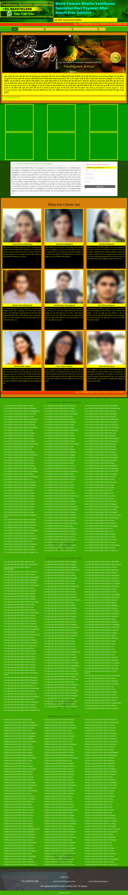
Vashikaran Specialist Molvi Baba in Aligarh (59, 845)
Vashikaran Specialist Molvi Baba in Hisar (18, 804)
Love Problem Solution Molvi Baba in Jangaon (59, 520)
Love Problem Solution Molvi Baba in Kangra (19, 498)
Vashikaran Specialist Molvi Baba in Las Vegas (100, 823)
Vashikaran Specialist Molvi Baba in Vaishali (18, 747)
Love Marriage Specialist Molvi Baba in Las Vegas (101, 665)
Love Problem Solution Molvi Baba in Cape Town (101, 550)
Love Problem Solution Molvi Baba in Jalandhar (101, 460)
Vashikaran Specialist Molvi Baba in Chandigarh (101, 782)
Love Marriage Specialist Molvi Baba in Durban (101, 706)
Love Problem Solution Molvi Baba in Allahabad (60, 528)
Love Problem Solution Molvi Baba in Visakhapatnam (22, 411)
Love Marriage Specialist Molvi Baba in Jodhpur (101, 692)
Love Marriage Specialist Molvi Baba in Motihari (20, 583)
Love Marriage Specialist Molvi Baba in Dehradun (101, 570)
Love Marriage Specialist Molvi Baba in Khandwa (61, 633)
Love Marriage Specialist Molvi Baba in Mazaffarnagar (103, 564)
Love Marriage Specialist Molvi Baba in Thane (59, 589)
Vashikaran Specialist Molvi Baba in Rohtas (18, 750)
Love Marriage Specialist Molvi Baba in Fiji (99, 686)
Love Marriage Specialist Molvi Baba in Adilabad (60, 671)
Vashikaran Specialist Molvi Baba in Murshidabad (101, 752)
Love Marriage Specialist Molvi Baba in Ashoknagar (61, 627)
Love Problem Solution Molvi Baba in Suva (99, 531)
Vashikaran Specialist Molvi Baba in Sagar (58, 799)
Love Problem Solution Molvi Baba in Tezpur (19, 416)
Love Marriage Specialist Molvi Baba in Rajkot (19, 632)
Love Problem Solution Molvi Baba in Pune (58, 416)
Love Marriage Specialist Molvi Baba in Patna (19, 588)
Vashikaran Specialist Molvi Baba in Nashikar (59, 725)
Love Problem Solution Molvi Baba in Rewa (59, 482)
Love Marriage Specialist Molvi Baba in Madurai (60, 668)
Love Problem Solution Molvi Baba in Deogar (19, 512)
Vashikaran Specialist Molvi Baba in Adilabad (59, 829)
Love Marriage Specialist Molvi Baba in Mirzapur (60, 706)
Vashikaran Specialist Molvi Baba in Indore (58, 788)
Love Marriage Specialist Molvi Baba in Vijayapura (21, 683)
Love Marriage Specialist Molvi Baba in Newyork (101, 657)
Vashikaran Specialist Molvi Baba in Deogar (18, 826)
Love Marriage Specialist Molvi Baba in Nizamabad (61, 679)
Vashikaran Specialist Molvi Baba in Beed (18, 853)
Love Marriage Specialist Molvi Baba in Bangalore (20, 680)
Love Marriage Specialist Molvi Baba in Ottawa (100, 700)
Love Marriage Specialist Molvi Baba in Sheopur (60, 616)
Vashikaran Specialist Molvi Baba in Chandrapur (20, 856)
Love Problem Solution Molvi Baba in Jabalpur (60, 479)
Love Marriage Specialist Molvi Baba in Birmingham (102, 675)
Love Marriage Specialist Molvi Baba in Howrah (101, 589)
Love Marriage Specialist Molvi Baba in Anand (19, 618)
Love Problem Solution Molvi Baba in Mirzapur (60, 550)
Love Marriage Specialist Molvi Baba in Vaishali (20, 591)
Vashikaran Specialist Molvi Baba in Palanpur (19, 780)
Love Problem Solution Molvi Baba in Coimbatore (61, 507)
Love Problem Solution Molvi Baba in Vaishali (19, 433)
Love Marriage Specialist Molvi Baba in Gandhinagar (21, 629)
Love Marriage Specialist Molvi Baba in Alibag (60, 575)
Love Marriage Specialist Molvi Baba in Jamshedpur (61, 665)
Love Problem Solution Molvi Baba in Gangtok (60, 501)
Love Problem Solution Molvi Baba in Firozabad (60, 539)
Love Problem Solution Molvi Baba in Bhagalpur (20, 422)
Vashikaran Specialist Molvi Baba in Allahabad (59, 843)
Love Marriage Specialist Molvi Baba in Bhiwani (20, 645)
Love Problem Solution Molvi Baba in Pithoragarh (101, 419)
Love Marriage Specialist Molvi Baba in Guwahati (20, 572)
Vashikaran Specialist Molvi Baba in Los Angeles (101, 821)
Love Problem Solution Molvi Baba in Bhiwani (19, 487)
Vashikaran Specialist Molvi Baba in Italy (98, 812)
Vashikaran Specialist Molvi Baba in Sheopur (59, 774)
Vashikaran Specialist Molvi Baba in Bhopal (58, 763)
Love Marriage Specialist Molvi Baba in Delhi (19, 562)
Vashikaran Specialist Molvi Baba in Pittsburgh (100, 826)
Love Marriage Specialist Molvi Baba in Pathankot (101, 622)
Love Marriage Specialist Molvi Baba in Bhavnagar (21, 626)
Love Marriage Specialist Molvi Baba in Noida (100, 635)
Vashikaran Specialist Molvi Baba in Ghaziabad (100, 736)
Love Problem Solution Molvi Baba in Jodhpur (100, 534)
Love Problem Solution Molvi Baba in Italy (99, 498)
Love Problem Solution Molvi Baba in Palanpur (19, 466)
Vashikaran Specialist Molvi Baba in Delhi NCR (101, 785)
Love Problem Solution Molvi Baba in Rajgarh (59, 455)
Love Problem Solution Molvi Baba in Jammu (19, 504)
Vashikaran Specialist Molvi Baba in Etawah (59, 851)
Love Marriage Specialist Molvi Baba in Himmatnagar (22, 635)
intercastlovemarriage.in (98, 881)
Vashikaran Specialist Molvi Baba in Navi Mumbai (61, 758)
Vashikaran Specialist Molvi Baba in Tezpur (18, 730)
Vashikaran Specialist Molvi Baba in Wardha (59, 750)
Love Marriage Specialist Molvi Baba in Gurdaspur (102, 611)
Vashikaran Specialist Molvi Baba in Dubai (99, 834)
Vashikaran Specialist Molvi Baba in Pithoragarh (101, 733)
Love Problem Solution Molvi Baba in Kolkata (100, 436)
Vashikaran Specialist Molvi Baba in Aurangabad (20, 733)
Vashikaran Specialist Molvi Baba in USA (98, 807)
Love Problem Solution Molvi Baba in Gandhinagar (21, 471)
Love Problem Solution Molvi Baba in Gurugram (101, 474)
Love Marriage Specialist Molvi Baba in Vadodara (20, 640)
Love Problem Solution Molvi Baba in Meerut (59, 548)
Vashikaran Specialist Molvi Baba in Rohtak (18, 807)
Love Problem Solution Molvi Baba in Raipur (19, 438)
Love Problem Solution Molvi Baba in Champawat (101, 425)
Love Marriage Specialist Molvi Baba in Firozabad (61, 696)
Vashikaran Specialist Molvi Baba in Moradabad (101, 719)
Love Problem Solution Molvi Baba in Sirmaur (19, 501)
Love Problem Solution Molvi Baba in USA (99, 493)
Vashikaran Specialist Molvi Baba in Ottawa (99, 856)
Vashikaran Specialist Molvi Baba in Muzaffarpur (20, 741)
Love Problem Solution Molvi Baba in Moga (99, 463)
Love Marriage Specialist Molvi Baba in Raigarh (20, 599)
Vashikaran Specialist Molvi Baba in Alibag (58, 733)
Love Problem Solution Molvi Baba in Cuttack (59, 493)
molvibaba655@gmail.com (64, 881)
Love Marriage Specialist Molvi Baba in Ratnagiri (60, 578)
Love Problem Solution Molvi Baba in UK (99, 490)
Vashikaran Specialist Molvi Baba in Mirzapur (59, 864)
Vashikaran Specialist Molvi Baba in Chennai (59, 818)
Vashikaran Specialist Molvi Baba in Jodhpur (99, 848)
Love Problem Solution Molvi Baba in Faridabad (20, 485)
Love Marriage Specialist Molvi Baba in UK (99, 646)
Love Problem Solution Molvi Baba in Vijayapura (20, 525)
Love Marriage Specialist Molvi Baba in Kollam (20, 691)
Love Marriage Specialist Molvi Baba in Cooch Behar (102, 583)
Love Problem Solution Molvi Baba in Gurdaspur (101, 455)
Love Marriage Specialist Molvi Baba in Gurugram (101, 630)
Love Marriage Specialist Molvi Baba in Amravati (20, 694)
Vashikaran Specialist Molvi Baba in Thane (58, 747)
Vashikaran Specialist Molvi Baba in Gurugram (100, 788)
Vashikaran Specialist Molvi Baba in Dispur (58, 812)
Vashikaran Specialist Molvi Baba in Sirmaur (18, 815)
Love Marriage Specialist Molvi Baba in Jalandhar (101, 616)
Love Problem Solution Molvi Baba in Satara (59, 427)
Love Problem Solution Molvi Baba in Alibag (59, 419)
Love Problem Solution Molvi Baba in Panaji (19, 447)
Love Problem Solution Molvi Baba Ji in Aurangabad (31, 163)
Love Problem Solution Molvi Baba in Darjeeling (101, 430)
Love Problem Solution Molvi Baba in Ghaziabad (101, 422)
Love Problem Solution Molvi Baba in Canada (100, 496)
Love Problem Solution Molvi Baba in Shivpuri (60, 468)
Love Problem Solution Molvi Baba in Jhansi (59, 542)
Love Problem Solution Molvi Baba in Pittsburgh (101, 512)
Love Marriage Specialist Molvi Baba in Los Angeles (102, 663)
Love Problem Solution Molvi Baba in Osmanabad (61, 414)
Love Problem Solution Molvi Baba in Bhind (59, 463)
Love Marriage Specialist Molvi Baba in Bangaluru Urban (21, 674)
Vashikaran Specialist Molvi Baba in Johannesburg (101, 859)
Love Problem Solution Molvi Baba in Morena (59, 457)
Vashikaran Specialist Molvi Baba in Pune (58, 730)
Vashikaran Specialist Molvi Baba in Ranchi (18, 823)
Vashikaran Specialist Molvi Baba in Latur (58, 761)
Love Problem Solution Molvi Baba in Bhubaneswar (61, 496)
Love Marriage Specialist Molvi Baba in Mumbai (60, 562)
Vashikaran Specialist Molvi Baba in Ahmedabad (20, 769)
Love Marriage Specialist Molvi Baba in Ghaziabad (102, 578)
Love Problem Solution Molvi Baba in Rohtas (19, 436)
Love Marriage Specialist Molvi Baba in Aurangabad (21, 577)
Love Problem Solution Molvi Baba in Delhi (18, 406)
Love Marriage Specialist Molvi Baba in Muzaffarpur (21, 585)
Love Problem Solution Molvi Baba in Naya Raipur (21, 444)
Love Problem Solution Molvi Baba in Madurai (60, 512)
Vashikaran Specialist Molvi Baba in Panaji (18, 761)
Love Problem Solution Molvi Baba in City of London (103, 515)
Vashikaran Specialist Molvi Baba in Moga (99, 777)
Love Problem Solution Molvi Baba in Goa (18, 449)
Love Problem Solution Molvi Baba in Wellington (101, 526)
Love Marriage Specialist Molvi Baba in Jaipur (100, 641)
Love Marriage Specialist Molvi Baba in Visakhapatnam (17, 568)
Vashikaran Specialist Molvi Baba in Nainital (99, 730)
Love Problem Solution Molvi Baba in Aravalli (19, 463)
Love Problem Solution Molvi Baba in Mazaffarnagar (102, 408)
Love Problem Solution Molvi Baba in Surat (18, 479)
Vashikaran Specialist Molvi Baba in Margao (18, 766)
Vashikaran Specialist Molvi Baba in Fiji (98, 843)
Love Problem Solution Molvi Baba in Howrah (100, 433)
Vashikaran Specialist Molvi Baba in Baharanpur (101, 755)
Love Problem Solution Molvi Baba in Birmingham (102, 518)
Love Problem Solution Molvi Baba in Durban (100, 548)
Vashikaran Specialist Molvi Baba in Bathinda (100, 763)
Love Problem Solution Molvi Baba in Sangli (59, 425)
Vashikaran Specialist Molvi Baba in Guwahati (19, 728)
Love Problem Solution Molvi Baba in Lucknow (60, 545)
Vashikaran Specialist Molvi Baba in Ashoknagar (60, 785)
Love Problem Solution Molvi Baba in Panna (59, 487)
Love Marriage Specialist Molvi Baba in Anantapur (21, 564)
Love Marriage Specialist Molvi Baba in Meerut (60, 704)
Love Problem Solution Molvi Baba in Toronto (100, 537)
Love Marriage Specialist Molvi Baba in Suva (100, 689)
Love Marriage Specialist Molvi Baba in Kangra (20, 656)
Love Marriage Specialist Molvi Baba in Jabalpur (60, 635)
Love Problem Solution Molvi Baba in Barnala (100, 447)
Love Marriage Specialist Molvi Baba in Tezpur (19, 574)
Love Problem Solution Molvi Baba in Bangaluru (20, 519)
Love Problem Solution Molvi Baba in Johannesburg (102, 545)
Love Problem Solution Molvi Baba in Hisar (18, 490)
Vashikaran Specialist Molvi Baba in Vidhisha (59, 766)
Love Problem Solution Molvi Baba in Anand (19, 460)
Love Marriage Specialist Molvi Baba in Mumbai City (21, 710)
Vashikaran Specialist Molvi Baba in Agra (58, 840)
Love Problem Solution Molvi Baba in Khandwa (60, 477)
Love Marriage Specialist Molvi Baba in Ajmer (100, 644)
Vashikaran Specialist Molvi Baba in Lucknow (59, 859)
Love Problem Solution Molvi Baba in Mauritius (101, 523)
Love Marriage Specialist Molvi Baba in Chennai (60, 660)
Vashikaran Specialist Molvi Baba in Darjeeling (100, 744)
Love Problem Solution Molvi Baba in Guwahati (20, 414)
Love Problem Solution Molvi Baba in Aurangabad (20, 419)
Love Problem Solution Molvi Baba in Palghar (59, 441)
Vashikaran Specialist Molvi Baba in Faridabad (19, 799)
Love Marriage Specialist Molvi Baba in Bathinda (101, 605)
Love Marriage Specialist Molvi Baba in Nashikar (60, 567)
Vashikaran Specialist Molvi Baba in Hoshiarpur (100, 771)
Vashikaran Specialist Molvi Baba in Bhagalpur (19, 736)
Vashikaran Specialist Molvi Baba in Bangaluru (19, 832)
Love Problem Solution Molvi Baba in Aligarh (59, 531)
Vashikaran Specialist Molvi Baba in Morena (59, 771)
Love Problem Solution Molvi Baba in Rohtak (19, 493)
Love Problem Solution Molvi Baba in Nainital (100, 416)
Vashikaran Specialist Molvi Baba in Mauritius (100, 837)
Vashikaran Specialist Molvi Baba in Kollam (18, 845)
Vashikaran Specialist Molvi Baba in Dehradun (100, 728)
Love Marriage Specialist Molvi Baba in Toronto (101, 695)
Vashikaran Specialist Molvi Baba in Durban (99, 862)
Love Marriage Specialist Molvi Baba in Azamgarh (61, 690)
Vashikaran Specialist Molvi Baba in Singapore (100, 818)
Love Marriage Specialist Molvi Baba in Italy (100, 655)
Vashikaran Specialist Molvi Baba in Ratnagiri (59, 736)
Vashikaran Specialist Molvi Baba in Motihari (19, 739)
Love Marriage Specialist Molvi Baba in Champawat (102, 581)
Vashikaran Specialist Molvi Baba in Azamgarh (59, 848)
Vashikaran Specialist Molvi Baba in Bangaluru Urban (22, 829)
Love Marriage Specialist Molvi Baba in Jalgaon (20, 705)
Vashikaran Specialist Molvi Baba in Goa (17, 763)
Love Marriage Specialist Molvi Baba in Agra (59, 682)
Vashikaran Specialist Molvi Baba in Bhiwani (19, 802)
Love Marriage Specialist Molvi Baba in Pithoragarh (102, 575)
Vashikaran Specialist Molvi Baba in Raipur (18, 752)
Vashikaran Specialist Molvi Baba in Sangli (58, 739)
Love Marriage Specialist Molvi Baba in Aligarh (60, 687)
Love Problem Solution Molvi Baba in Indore (59, 474)
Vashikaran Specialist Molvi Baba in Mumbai (59, 719)
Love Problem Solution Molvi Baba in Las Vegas (101, 509)
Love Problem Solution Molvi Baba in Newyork (100, 501)
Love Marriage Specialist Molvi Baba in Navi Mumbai (62, 600)
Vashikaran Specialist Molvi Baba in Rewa (58, 796)
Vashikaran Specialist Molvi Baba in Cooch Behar (101, 741)
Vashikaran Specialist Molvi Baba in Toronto (99, 851)
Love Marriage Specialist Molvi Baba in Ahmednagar (21, 688)
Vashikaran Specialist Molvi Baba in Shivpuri (59, 782)
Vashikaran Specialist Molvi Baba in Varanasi (100, 725)
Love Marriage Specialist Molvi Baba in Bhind (59, 619)
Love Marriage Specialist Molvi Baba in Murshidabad (102, 594)
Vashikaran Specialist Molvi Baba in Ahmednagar (20, 843)
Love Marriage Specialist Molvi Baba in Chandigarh (102, 624)
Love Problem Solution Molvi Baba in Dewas (59, 490)
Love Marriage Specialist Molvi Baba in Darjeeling (102, 586)
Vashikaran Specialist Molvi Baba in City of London (102, 829)
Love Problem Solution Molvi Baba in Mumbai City (21, 552)
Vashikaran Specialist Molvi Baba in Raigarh (18, 755)
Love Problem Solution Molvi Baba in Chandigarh (101, 468)
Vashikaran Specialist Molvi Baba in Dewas (58, 804)
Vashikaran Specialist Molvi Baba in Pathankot (100, 780)
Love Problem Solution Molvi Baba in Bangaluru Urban (20, 516)
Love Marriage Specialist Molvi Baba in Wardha (60, 592)
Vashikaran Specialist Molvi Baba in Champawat (101, 739)
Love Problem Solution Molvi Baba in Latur (59, 447)
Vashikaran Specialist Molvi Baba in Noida (99, 793)
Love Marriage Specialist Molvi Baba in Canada (101, 652)
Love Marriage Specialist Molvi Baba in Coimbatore (61, 663)
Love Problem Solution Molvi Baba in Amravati (20, 536)
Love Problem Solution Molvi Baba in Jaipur (99, 485)
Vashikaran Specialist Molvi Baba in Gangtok (59, 815)
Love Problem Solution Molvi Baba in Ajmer (99, 487)
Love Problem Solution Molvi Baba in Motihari (19, 425)
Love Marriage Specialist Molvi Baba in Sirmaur (20, 659)
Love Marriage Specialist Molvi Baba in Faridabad (20, 643)
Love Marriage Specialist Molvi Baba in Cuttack (60, 649)
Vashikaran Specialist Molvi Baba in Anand (18, 774)
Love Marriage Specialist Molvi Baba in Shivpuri (60, 624)
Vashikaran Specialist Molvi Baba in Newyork (100, 815)
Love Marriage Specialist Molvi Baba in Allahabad (61, 685)
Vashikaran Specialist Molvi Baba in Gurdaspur (100, 769)
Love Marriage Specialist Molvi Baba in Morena (60, 614)
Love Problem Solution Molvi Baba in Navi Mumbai (61, 444)
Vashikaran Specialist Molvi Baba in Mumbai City (20, 864)
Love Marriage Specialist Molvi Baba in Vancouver (102, 697)
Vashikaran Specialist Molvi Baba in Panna (58, 802)
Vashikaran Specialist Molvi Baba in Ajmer (99, 802)
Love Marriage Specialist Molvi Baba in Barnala (101, 603)
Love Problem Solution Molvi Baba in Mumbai (60, 406)
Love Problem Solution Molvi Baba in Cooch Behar (102, 427)
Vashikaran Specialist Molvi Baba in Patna (18, 744)
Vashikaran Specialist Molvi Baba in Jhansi (58, 856)
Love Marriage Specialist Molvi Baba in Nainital (101, 573)
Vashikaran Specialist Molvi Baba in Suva (98, 845)
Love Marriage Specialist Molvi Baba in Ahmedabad (21, 613)
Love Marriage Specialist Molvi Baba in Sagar (59, 641)
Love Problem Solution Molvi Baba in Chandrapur (20, 544)
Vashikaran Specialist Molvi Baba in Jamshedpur (60, 823)
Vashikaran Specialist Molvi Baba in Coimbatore (60, 821)
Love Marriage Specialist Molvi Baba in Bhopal (60, 605)
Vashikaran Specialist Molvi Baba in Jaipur (99, 799)
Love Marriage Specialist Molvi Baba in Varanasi (101, 567)
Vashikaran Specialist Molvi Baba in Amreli (18, 771)
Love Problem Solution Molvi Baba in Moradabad (101, 406)
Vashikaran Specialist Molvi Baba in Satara (58, 741)
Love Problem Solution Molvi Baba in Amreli (19, 457)
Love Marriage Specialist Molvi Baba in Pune (59, 573)
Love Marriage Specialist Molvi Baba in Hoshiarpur (102, 614)
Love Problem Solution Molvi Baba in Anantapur (20, 408)
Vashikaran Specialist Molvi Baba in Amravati (19, 848)
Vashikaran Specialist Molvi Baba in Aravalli (18, 777)
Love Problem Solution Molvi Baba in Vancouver (101, 539)
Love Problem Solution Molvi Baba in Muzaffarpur (21, 427)
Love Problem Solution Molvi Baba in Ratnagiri (60, 422)
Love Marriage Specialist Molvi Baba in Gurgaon (101, 633)
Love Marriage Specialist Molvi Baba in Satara (59, 583)
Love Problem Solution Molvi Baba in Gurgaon (100, 477)
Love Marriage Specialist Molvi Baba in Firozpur (101, 608)
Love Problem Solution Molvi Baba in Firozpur (100, 452)
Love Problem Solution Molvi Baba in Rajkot (19, 474)
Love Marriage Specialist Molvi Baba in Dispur (60, 655)
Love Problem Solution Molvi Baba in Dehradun (101, 414)
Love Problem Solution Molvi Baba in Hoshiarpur (101, 457)
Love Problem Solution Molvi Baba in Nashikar (60, 411)
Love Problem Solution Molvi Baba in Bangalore (20, 522)
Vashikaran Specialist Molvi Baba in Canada (99, 810)
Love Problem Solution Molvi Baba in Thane (59, 433)
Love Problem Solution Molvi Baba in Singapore (101, 504)
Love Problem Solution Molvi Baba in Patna (18, 430)
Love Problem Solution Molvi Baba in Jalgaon (19, 547)
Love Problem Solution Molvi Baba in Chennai (59, 504)
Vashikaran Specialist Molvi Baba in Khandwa (59, 791)
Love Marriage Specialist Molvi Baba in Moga (100, 619)
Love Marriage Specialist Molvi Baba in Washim (60, 594)
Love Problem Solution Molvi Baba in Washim (59, 438)
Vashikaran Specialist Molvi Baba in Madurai (59, 826)
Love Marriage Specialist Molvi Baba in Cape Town (102, 708)
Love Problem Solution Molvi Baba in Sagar (59, 485)
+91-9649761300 (11, 97)
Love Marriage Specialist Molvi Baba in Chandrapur (21, 702)
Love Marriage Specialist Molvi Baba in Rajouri (20, 665)
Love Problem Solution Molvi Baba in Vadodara (20, 482)
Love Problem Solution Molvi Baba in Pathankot (101, 466)
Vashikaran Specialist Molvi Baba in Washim (59, 752)
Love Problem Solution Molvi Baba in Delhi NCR (101, 471)
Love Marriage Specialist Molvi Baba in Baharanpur (102, 597)
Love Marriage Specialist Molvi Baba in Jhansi (59, 698)
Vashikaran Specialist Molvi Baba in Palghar (59, 755)
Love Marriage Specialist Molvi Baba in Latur (59, 603)
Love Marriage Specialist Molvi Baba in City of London (101, 672)
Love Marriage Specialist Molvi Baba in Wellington (102, 684)
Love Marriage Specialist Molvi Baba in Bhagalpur (21, 580)
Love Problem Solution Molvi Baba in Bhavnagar (20, 468)
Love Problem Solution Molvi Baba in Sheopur (59, 460)
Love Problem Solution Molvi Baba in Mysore (19, 528)
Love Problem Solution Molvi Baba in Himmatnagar (21, 477)
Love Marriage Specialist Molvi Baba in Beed (19, 699)
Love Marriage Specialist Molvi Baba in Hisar (19, 648)
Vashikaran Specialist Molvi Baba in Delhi (18, 719)
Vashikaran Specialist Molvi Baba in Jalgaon (18, 859)
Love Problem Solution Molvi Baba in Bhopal (59, 449)
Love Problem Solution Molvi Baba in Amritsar (100, 444)
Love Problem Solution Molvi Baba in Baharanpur (101, 441)
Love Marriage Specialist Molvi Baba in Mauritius (101, 681)
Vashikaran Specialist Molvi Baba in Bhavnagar (19, 782)
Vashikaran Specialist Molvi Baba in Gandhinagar (20, 785)
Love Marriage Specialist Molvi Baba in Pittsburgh (101, 668)
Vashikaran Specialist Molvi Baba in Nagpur (59, 722)
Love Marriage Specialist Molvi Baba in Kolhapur (20, 707)
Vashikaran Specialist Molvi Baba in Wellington (100, 840)
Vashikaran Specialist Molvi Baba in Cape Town (101, 864)
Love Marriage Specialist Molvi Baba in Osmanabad (61, 570)
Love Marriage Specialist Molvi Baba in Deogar (20, 670)
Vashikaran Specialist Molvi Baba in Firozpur (100, 766)
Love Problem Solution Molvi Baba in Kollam (19, 533)
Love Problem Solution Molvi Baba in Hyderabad (60, 518)
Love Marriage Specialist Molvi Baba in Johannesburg (103, 703)
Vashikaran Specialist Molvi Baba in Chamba (19, 810)
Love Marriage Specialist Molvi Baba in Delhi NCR (102, 627)
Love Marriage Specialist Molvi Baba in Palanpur (20, 624)
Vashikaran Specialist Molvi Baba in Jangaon (59, 834)
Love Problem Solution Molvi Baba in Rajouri (19, 507)
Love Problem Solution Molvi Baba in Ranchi (19, 509)
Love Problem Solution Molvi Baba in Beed (18, 541)
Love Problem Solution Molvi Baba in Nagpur (59, 408)
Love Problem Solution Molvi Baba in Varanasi (100, 411)
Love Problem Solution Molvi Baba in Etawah (59, 537)
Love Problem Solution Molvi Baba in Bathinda (100, 449)
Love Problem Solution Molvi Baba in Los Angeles (101, 507)
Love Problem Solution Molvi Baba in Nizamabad (60, 523)
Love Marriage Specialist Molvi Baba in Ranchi (19, 667)
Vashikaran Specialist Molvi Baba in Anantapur (19, 722)
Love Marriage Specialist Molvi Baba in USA (100, 649)
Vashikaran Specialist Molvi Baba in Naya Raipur (20, 758)
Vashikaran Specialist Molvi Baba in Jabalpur (59, 793)
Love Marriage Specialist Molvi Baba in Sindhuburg (61, 586)
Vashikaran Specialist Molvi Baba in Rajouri (18, 821)
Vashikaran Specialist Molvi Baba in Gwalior (59, 780)
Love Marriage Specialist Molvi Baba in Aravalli (20, 621)
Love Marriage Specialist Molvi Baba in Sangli (59, 581)
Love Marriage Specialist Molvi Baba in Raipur (19, 596)
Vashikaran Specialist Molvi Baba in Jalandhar (100, 774)
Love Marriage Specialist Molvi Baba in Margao (20, 610)
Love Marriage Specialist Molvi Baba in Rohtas (19, 594)
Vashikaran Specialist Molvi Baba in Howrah (99, 747)
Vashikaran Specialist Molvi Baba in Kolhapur (19, 862)
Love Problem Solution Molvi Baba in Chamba (19, 496)
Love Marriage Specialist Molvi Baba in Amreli (19, 615)
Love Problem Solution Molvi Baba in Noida (99, 479)
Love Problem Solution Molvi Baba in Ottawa (100, 542)
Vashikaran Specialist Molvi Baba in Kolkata (99, 750)
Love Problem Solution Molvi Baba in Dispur (59, 498)
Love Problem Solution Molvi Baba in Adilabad (60, 515)
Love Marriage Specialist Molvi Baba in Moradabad (102, 562)
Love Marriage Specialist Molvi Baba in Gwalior (60, 622)
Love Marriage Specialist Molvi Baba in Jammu (19, 662)
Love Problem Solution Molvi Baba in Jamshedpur (61, 509)
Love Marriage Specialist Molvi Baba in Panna (59, 644)
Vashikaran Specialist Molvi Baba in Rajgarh (59, 769)
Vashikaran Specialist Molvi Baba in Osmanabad (60, 728)
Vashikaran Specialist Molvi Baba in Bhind (58, 777)
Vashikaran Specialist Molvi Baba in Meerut (58, 862)
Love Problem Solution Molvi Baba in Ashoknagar (61, 471)
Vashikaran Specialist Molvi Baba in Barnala (99, 761)
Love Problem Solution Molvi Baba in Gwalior (59, 466)
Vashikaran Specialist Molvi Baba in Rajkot (18, 788)
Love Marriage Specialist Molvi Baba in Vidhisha (60, 608)
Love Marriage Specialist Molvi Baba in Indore (60, 630)
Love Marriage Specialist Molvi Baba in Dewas (60, 646)
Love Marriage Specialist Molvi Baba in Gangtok (60, 657)
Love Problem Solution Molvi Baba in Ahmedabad (20, 455)
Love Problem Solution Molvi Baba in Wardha (59, 436)
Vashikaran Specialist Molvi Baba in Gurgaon (100, 791)
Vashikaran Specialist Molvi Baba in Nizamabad (60, 837)
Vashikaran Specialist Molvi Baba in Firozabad (59, 853)
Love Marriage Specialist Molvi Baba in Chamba (20, 654)
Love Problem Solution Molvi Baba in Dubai (99, 520)
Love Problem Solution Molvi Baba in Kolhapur (20, 549)
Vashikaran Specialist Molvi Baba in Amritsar (100, 758)
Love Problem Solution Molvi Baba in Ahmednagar (21, 530)
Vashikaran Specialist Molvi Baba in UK (98, 804)
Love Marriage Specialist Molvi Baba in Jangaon (60, 676)
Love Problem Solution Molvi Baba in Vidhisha (60, 452)
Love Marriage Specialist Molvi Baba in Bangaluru (21, 677)
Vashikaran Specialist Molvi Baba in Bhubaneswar (61, 810)
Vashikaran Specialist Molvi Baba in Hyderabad (60, 832)
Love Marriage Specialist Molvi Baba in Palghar (60, 597)
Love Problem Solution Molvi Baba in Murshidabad (102, 438)
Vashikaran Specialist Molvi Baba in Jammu (18, 818)
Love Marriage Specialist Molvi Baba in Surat (19, 637)
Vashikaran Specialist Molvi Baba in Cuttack (59, 807)
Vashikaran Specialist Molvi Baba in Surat (18, 793)
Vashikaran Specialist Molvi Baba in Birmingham (101, 832)
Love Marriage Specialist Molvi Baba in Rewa (59, 638)
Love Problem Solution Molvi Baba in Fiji (99, 528)
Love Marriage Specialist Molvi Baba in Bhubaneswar (62, 652)
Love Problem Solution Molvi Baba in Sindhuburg (61, 430)
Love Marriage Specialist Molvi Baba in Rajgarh (60, 611)
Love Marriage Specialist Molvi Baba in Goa (18, 607)
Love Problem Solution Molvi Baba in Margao (19, 452)
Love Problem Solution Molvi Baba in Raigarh (19, 441)
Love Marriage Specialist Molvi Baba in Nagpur (60, 564)
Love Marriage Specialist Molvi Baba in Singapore (101, 660)
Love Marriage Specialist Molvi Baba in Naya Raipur (21, 602)
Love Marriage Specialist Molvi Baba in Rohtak (19, 651)
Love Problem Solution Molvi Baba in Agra (58, 526)
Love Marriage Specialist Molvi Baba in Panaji (19, 604)
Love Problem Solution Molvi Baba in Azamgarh (60, 534)
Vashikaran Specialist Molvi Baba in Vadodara (19, 796)
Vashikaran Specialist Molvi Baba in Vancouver (100, 853)
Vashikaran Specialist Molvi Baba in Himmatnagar (20, 791)
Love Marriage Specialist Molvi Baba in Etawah (60, 693)
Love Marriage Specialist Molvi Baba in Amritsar (101, 600)
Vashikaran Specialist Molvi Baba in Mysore (18, 840)
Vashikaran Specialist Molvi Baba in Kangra (18, 812)
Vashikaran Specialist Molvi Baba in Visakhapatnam (21, 725)
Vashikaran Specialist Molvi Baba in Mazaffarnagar (102, 722)
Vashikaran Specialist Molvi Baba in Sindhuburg (60, 744)
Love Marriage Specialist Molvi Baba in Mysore (20, 686)
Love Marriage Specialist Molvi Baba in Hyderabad (61, 674)
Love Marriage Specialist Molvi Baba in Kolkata (101, 592)
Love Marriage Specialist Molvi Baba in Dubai (100, 678)
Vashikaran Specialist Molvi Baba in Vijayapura (19, 837)
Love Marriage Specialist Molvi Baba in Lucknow (60, 701)
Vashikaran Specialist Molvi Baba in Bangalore (19, 834)
